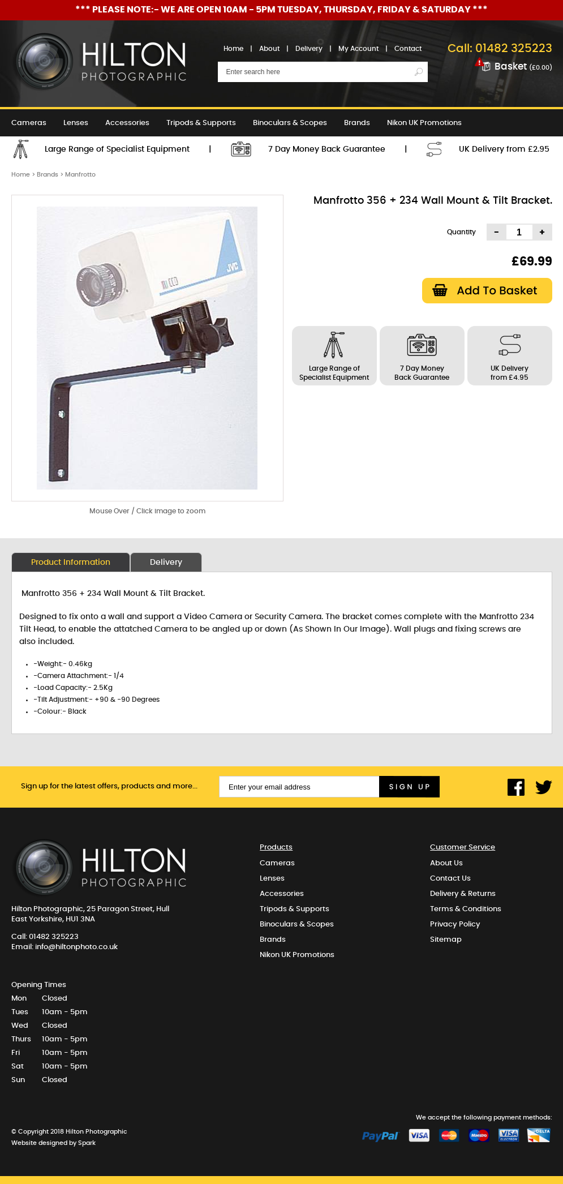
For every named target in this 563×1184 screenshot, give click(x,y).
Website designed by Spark (53, 1143)
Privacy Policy (455, 924)
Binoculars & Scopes (290, 123)
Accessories (127, 123)
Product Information (70, 563)
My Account (358, 48)
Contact (408, 48)
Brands (357, 123)
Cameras (28, 123)
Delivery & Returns (463, 894)
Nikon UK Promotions (424, 123)
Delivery (309, 48)
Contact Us (450, 878)
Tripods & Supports (201, 123)
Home (233, 48)
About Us (446, 863)
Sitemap (446, 939)
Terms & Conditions (465, 909)
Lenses (75, 123)
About (269, 48)
